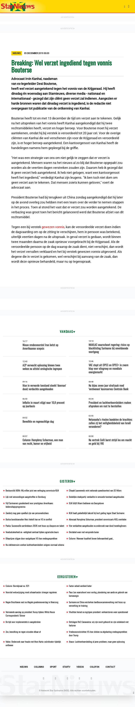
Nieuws (24, 678)
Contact (110, 678)
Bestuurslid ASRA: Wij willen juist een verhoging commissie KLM (34, 490)
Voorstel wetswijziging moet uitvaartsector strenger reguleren (33, 601)
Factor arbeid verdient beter (81, 595)
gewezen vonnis (53, 227)
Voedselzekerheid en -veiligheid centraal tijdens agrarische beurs (34, 541)
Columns (39, 678)
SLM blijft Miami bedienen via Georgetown (87, 503)
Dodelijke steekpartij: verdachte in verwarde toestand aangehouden (98, 497)
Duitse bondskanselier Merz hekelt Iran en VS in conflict (30, 520)
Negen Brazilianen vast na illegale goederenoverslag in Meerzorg (34, 612)
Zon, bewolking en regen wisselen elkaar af (24, 642)
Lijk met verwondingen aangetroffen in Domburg (27, 497)
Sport (53, 678)
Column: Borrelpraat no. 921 (18, 595)
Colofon (94, 678)
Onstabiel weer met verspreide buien (85, 541)
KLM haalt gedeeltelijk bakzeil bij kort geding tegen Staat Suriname (98, 514)
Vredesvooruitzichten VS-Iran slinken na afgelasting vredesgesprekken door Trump (91, 644)
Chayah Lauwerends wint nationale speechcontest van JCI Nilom (96, 490)
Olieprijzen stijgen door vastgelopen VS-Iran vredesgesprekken (33, 547)
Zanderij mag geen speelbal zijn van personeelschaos (29, 514)
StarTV (66, 678)
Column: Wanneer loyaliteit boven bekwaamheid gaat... (93, 547)
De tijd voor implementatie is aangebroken (24, 632)
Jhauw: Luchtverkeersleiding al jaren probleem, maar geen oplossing (99, 653)
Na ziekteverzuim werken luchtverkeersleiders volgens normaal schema (37, 554)
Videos (80, 678)
